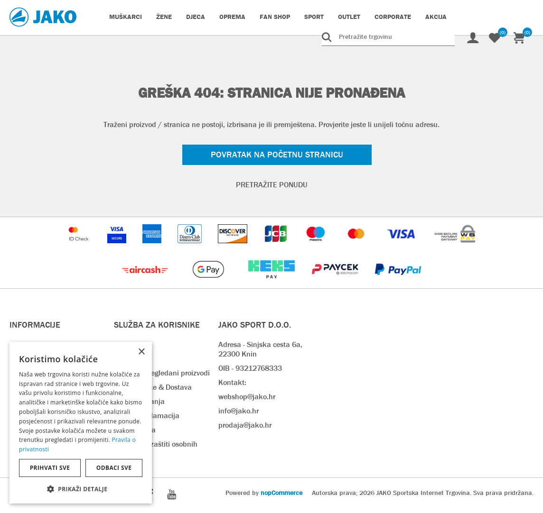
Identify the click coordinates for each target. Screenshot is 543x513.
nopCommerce (281, 492)
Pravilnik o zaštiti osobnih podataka (155, 448)
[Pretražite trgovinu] (388, 36)
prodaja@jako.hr (245, 425)
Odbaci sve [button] (114, 468)
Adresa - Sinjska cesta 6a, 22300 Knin (260, 349)
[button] (80, 488)
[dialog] (80, 423)
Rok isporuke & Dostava (153, 387)
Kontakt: (232, 382)
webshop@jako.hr (246, 397)
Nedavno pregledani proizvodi (162, 373)
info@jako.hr (238, 411)
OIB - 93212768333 (250, 368)
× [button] (141, 352)
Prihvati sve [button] (50, 468)
